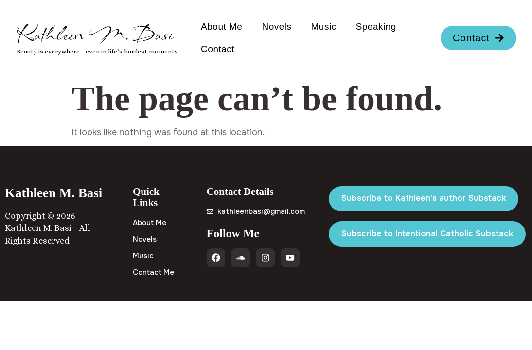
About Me (221, 26)
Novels (276, 26)
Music (324, 26)
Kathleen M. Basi (95, 34)
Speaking (376, 26)
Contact (217, 49)
